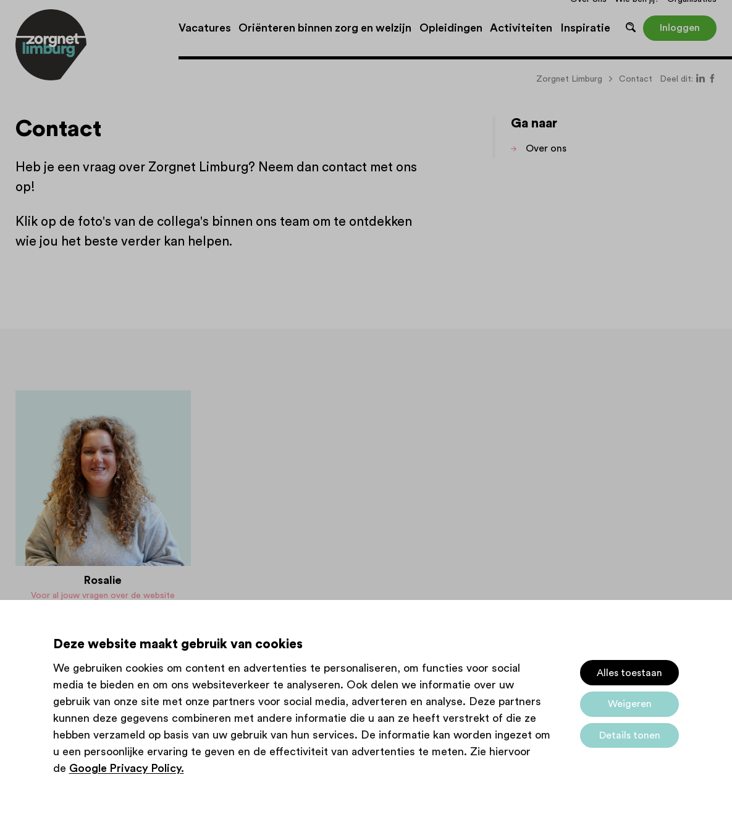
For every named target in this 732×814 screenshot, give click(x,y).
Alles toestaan (629, 673)
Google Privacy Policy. (126, 768)
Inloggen (680, 28)
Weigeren (630, 704)
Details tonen (629, 735)
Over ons (546, 148)
